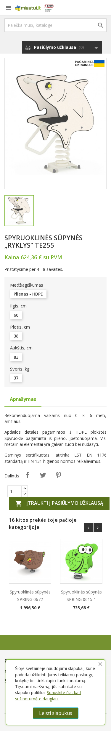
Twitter (43, 475)
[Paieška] (55, 25)
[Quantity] (14, 491)
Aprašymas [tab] (23, 399)
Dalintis (27, 475)
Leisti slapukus (55, 713)
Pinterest (58, 475)
